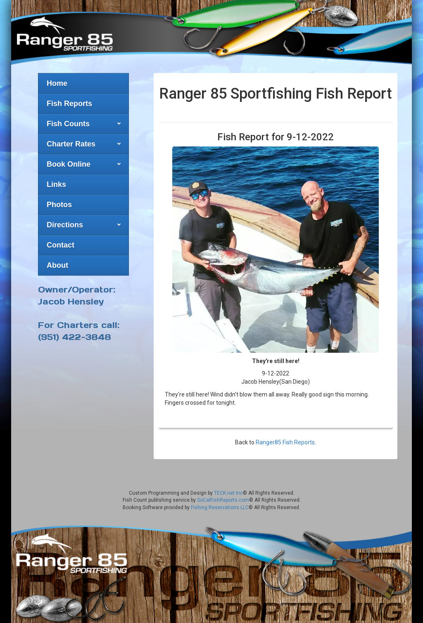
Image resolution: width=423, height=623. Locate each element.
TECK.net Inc (228, 493)
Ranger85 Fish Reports (285, 442)
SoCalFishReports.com (223, 500)
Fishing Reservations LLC (220, 507)
